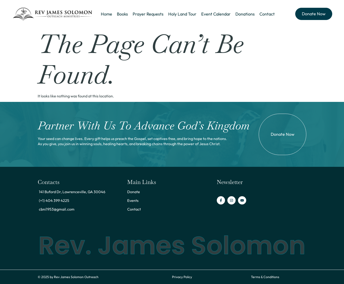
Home (106, 14)
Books (122, 14)
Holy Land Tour (182, 14)
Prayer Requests (148, 14)
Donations (245, 14)
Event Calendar (216, 14)
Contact (267, 14)
